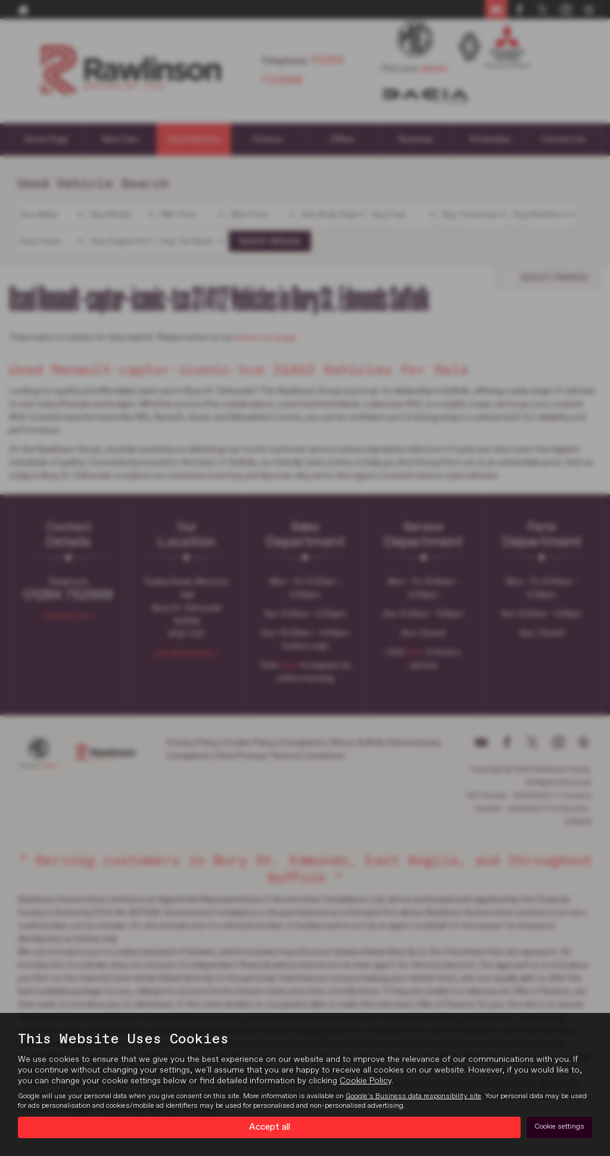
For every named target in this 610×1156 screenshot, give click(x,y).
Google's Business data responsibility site (413, 1095)
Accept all (269, 1127)
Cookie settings (559, 1126)
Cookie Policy (365, 1080)
